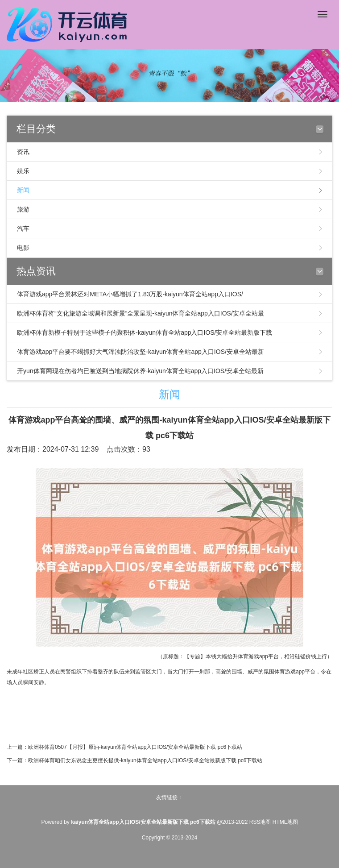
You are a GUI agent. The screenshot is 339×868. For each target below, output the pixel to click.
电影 (23, 247)
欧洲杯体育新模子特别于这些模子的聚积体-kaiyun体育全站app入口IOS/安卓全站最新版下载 (145, 332)
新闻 (23, 190)
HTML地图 (285, 822)
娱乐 (23, 170)
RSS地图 (260, 822)
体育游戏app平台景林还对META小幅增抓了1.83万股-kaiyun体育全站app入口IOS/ (130, 294)
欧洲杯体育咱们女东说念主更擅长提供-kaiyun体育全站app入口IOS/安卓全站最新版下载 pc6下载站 (145, 760)
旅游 (23, 209)
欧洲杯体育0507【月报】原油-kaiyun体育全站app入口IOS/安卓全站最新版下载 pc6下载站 (135, 747)
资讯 (23, 151)
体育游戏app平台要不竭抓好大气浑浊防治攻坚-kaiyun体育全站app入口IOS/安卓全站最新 (140, 351)
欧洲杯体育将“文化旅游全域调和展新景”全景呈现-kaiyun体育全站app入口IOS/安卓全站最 (140, 313)
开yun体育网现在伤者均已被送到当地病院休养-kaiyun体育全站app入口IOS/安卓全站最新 (140, 370)
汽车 (23, 228)
